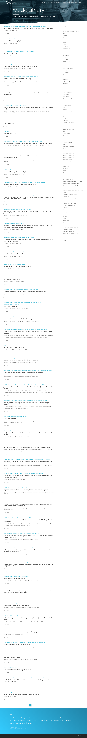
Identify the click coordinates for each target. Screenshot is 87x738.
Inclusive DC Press (67, 105)
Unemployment (66, 214)
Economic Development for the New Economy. (18, 319)
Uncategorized (66, 212)
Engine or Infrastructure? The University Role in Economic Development (26, 490)
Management (20, 289)
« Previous (15, 705)
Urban (33, 642)
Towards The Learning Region (13, 41)
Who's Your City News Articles (69, 231)
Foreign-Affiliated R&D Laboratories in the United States (21, 694)
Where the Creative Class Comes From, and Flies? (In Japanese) (23, 632)
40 (36, 705)
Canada (64, 44)
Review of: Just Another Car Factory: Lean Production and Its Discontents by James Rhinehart (27, 212)
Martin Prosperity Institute (24, 576)
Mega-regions (66, 124)
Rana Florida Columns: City (68, 151)
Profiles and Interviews (26, 630)
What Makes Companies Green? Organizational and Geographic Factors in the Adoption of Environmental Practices (28, 591)
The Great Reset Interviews (68, 201)
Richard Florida (59, 2)
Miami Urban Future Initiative (69, 129)
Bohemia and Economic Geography (14, 578)
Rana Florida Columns (67, 148)
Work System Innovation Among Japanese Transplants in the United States (27, 447)
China (64, 50)
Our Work (48, 2)
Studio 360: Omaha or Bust (12, 657)
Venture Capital (30, 251)
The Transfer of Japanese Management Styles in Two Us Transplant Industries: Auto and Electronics (28, 536)
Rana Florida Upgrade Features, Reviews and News (73, 164)
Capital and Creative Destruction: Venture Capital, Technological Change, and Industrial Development (28, 476)
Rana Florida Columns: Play (68, 157)
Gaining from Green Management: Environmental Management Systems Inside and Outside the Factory (28, 550)
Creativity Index (66, 72)
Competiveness (14, 329)
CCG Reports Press (67, 48)
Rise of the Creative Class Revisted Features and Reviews (75, 188)
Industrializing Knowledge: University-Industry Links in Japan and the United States (28, 618)
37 (27, 705)
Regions (27, 182)
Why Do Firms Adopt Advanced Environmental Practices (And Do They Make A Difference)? (28, 520)
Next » (45, 705)
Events (64, 2)
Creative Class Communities (69, 66)
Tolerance (41, 141)
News (68, 2)
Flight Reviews (66, 96)
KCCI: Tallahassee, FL (10, 133)
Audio (5, 345)
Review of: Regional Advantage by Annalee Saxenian (20, 184)
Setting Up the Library (11, 53)
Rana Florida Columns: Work (69, 159)
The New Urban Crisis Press (69, 205)
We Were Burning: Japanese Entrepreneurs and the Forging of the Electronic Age (29, 28)
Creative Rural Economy (9, 667)
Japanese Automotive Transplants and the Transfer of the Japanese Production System (28, 387)
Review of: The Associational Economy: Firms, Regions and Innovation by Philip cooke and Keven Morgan (28, 240)
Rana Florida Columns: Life (68, 153)
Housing (16, 576)
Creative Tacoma (9, 123)
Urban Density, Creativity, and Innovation (17, 644)
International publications (68, 111)
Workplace (65, 240)
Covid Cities (65, 59)
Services (53, 2)
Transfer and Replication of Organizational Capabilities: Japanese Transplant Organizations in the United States (28, 504)
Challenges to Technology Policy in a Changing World (20, 66)
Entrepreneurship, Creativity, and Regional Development (21, 360)
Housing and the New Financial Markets (16, 605)
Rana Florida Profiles (67, 161)
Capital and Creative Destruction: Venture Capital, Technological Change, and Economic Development (28, 462)
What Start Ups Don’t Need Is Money (15, 254)
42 (41, 705)
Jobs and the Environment (12, 279)
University (45, 400)
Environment (6, 91)
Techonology (66, 196)
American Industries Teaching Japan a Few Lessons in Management (25, 292)
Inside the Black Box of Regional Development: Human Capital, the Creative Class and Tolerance (27, 680)
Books (5, 603)
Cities (22, 51)
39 (33, 705)
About (43, 2)
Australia (65, 35)
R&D (64, 144)
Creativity (65, 70)
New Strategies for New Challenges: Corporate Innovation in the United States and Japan (28, 108)
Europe (64, 85)
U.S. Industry (65, 209)
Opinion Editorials (23, 251)
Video (64, 222)
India (64, 107)
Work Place (28, 209)
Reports (22, 91)
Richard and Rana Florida (68, 177)
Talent (27, 677)
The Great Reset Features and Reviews (71, 198)
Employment (65, 79)
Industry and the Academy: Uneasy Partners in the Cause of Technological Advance (27, 403)
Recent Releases (27, 642)
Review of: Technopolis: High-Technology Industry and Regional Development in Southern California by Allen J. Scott (29, 198)
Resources (65, 175)
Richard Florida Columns (68, 179)
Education (65, 77)
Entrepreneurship (21, 26)
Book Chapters (7, 26)
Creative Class (7, 459)
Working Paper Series (40, 642)
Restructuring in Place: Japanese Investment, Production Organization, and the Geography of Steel (28, 565)
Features (65, 90)
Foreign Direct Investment (32, 76)
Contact (79, 2)
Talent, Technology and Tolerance (30, 141)
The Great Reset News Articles (69, 203)
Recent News (66, 166)
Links (8, 121)
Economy (13, 76)
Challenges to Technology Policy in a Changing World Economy (23, 372)
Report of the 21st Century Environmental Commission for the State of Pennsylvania (26, 93)
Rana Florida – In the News (68, 146)
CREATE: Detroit (66, 61)
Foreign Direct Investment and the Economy (17, 79)
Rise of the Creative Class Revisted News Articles (73, 190)
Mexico (64, 127)
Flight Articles (13, 630)
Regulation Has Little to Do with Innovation (17, 266)
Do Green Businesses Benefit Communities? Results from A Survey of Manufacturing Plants (25, 156)
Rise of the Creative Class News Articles (71, 183)
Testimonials (74, 2)
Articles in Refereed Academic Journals (12, 38)
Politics (64, 140)
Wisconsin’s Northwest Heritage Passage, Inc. (18, 670)
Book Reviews (14, 26)
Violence (65, 225)
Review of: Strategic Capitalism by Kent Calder (18, 172)
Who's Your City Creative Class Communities (72, 227)
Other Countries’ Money (11, 306)
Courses (64, 57)
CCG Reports (65, 46)
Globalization (39, 26)
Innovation (16, 105)
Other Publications (28, 289)
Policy (64, 138)
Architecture (65, 29)
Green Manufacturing (10, 418)
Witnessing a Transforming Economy (70, 233)
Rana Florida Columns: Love (69, 155)
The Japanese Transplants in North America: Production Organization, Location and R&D (28, 332)
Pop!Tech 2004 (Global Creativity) (14, 347)
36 (24, 705)
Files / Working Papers (31, 26)
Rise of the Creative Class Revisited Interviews (72, 185)
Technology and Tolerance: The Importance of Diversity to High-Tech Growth (28, 143)
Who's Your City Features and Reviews (71, 229)
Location (65, 118)
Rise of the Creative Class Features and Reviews (73, 181)
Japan (44, 26)
